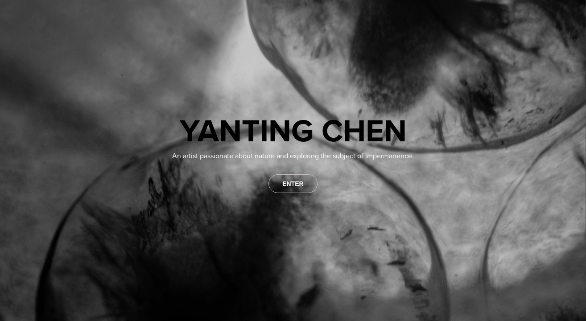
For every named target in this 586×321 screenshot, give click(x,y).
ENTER (292, 183)
